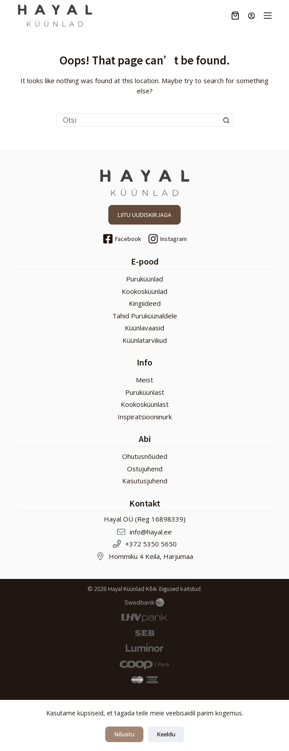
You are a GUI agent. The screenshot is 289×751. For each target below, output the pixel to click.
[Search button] (226, 120)
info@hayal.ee (151, 531)
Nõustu (124, 734)
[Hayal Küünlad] (55, 15)
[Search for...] (138, 120)
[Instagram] (167, 238)
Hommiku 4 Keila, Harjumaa (151, 556)
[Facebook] (122, 238)
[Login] (251, 15)
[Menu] (268, 16)
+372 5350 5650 (151, 543)
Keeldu (166, 734)
